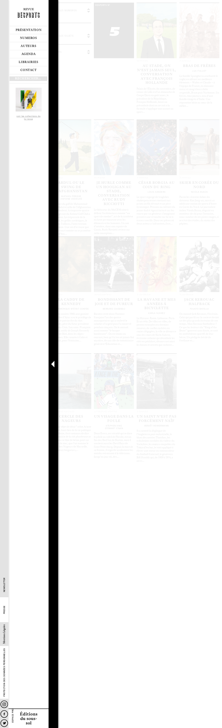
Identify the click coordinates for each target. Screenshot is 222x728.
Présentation (29, 30)
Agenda (28, 54)
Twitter (4, 723)
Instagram (4, 704)
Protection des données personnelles (4, 672)
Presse (4, 610)
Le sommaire (58, 90)
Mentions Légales (4, 634)
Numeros (28, 38)
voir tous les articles (109, 13)
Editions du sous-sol (28, 718)
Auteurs (28, 46)
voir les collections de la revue (28, 118)
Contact (28, 70)
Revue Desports (28, 13)
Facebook (4, 714)
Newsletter (4, 585)
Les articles (73, 90)
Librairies (28, 62)
